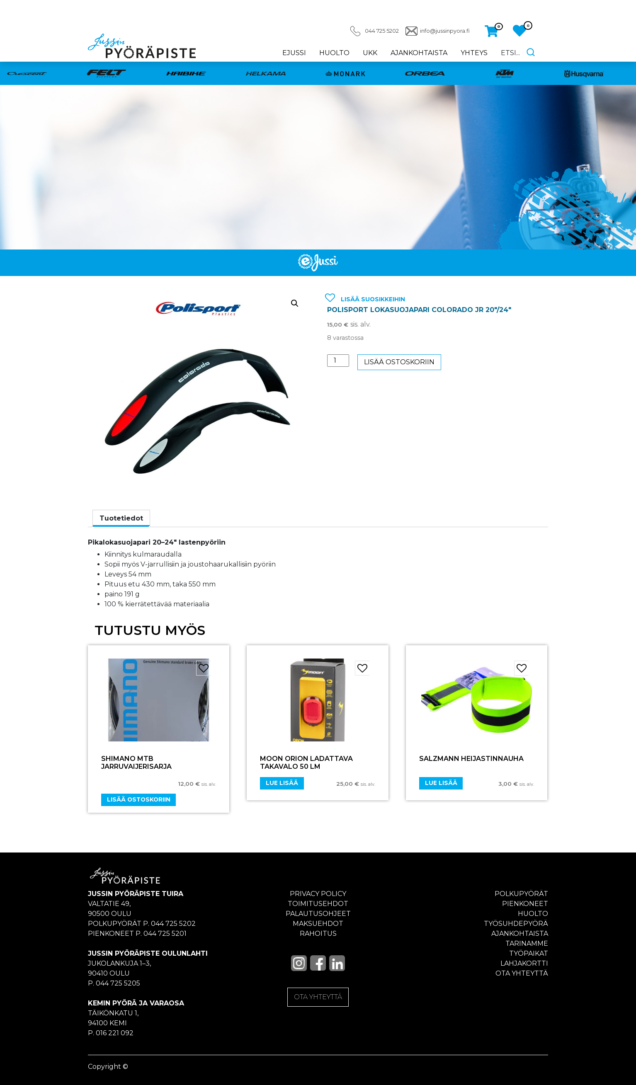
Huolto (334, 53)
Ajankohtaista (419, 53)
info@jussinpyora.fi (445, 31)
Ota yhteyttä (521, 973)
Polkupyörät (521, 894)
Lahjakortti (524, 963)
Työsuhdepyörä (516, 924)
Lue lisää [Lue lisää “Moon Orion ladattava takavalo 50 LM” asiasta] (282, 783)
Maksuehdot (318, 924)
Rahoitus (318, 933)
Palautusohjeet (318, 914)
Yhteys (474, 53)
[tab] (121, 518)
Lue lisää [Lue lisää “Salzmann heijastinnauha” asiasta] (441, 783)
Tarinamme (526, 943)
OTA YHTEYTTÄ (318, 997)
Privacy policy (318, 894)
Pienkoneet (525, 904)
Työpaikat (528, 953)
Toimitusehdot (318, 904)
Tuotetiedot (121, 518)
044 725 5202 (382, 31)
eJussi (294, 53)
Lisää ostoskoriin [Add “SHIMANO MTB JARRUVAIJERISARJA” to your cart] (138, 799)
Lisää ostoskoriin (399, 362)
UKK (370, 53)
